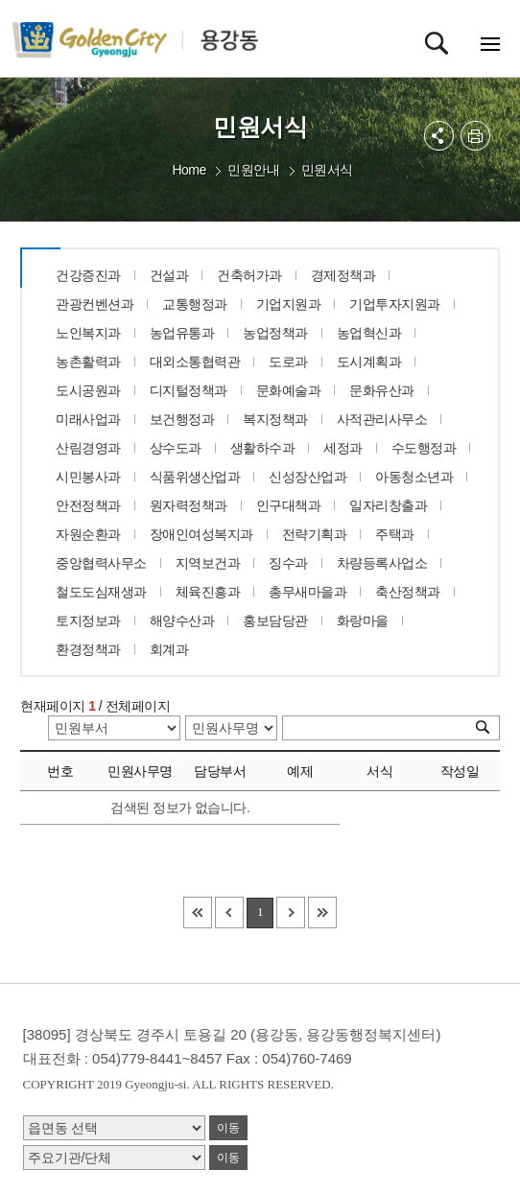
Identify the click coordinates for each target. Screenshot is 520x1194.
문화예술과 (288, 390)
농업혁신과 (369, 332)
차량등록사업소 (382, 563)
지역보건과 (208, 563)
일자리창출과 (388, 505)
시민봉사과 (88, 476)
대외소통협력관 (195, 361)
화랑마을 (363, 620)
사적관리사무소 (382, 419)
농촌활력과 (88, 361)
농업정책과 (275, 332)
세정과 (343, 448)
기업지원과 (288, 304)
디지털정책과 (188, 390)
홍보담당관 (275, 620)
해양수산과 (182, 620)
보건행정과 (182, 419)
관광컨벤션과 (94, 304)
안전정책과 (88, 505)
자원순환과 (88, 534)
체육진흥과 (208, 591)
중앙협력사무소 (101, 563)
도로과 (288, 361)
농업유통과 (182, 332)
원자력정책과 (188, 505)
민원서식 (327, 169)
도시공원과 (88, 390)
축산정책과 (407, 591)
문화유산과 (381, 390)
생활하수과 (262, 448)
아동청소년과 (414, 476)
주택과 (394, 534)
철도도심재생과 (101, 591)
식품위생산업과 (195, 476)
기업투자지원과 (394, 304)
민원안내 (253, 169)
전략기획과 (314, 534)
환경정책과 (88, 649)
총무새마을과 (307, 591)
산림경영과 (88, 448)
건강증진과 (88, 275)
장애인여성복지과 (201, 534)
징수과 (288, 563)
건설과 (169, 275)
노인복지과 (88, 332)
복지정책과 (275, 419)
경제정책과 (343, 275)
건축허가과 (249, 275)
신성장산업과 (307, 476)
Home (188, 169)
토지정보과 (88, 620)
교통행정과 (194, 304)
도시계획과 (369, 361)
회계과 (169, 649)
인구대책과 (288, 505)
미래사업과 (88, 419)
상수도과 (175, 448)
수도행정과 (424, 448)
